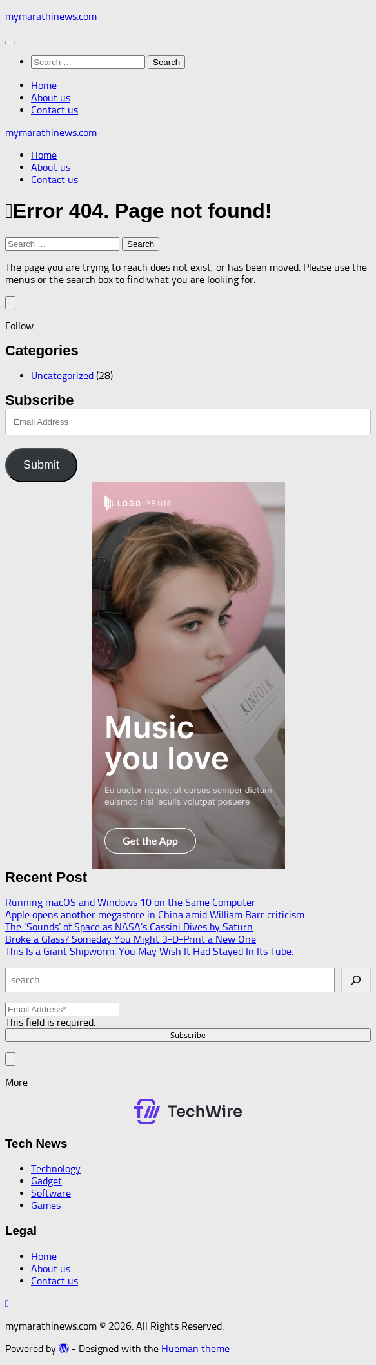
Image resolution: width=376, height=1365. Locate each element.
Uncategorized (62, 375)
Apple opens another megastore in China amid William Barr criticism (154, 914)
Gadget (46, 1181)
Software (51, 1193)
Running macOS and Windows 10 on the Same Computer (130, 902)
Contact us (54, 110)
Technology (56, 1169)
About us (50, 98)
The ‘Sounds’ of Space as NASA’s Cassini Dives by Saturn (129, 927)
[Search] (356, 980)
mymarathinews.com (51, 16)
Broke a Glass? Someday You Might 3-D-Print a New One (130, 939)
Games (46, 1205)
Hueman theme (195, 1348)
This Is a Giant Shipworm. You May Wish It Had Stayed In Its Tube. (149, 951)
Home (44, 85)
